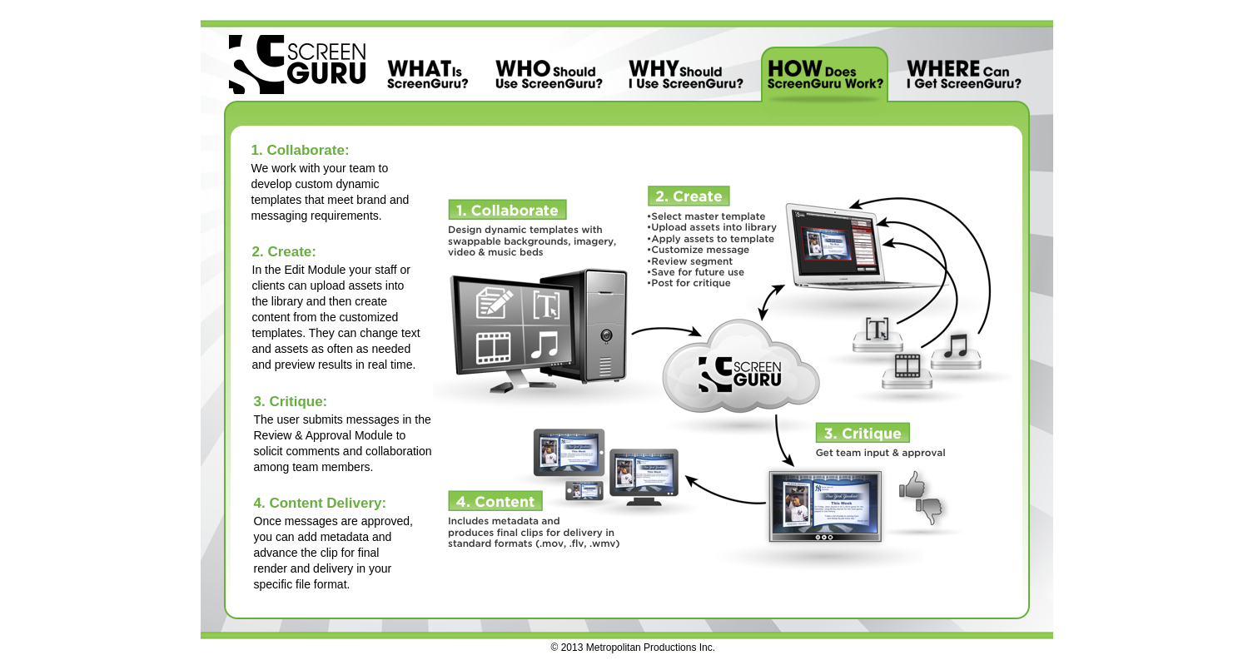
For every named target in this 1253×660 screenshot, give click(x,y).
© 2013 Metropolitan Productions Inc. (633, 647)
